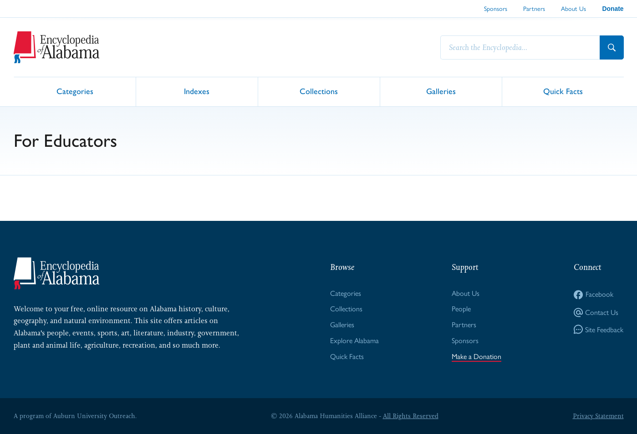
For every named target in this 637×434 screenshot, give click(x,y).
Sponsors (495, 8)
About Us (573, 8)
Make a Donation (476, 356)
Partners (534, 8)
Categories (74, 91)
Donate (612, 8)
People (461, 308)
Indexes (196, 91)
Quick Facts (563, 91)
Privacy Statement (598, 416)
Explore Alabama (354, 340)
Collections (319, 91)
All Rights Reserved (410, 416)
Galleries (441, 91)
